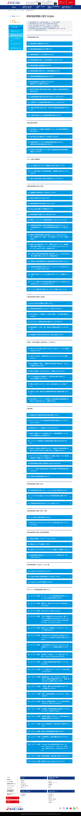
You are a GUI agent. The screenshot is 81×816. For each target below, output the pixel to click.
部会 (49, 787)
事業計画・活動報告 (52, 799)
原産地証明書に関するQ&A (16, 35)
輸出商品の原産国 (43, 22)
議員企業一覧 (51, 795)
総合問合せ (9, 779)
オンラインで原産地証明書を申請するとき (37, 30)
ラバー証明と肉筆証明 (54, 22)
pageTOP (77, 802)
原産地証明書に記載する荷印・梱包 (51, 27)
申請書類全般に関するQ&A (16, 48)
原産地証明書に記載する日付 (35, 27)
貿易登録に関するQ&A (15, 31)
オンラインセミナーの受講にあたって (11, 794)
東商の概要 (51, 794)
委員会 (50, 785)
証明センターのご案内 (13, 10)
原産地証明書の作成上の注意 (35, 23)
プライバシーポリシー (11, 785)
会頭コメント (51, 781)
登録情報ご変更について (11, 783)
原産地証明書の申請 (33, 22)
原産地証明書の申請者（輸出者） (50, 23)
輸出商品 (55, 25)
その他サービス (51, 800)
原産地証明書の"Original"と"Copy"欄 (56, 28)
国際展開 (50, 784)
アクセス (8, 777)
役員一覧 (50, 797)
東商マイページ (9, 798)
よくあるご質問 (21, 10)
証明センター (23, 787)
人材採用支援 (23, 784)
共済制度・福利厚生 (24, 785)
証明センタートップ (16, 16)
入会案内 (8, 801)
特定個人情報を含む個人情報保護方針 (10, 791)
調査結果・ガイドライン (53, 782)
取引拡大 (22, 782)
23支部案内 (23, 795)
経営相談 (22, 780)
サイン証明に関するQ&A (16, 43)
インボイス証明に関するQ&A (16, 39)
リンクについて (10, 787)
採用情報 (50, 802)
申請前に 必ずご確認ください (16, 21)
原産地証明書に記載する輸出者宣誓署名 (37, 28)
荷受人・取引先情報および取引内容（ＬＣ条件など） (40, 25)
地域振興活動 (23, 794)
